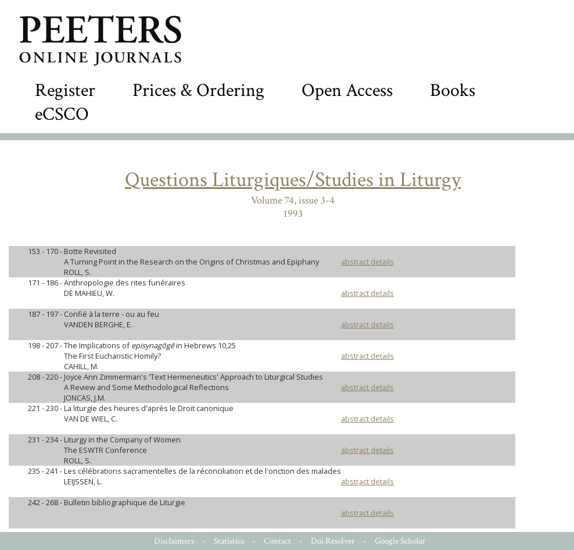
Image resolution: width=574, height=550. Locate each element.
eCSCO (62, 114)
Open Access (347, 90)
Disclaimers (174, 541)
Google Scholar (400, 541)
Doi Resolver (333, 541)
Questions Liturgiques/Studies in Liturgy (293, 180)
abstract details (367, 261)
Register (65, 90)
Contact (277, 541)
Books (452, 90)
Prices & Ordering (198, 90)
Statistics (229, 541)
